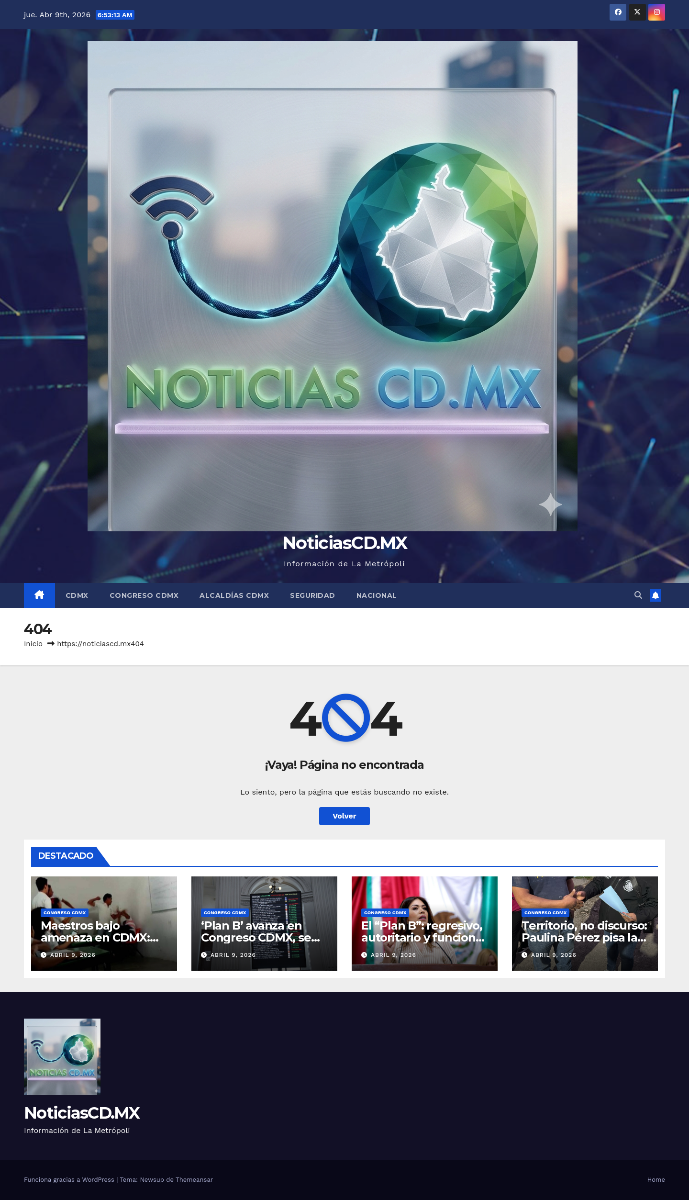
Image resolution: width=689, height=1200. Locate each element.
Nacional (376, 595)
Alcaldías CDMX (234, 595)
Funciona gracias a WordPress (70, 1179)
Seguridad (312, 595)
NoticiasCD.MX (344, 542)
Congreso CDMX (144, 595)
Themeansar (194, 1179)
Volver (344, 815)
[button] (638, 595)
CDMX (77, 595)
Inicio (33, 643)
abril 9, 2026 (73, 955)
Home (656, 1179)
